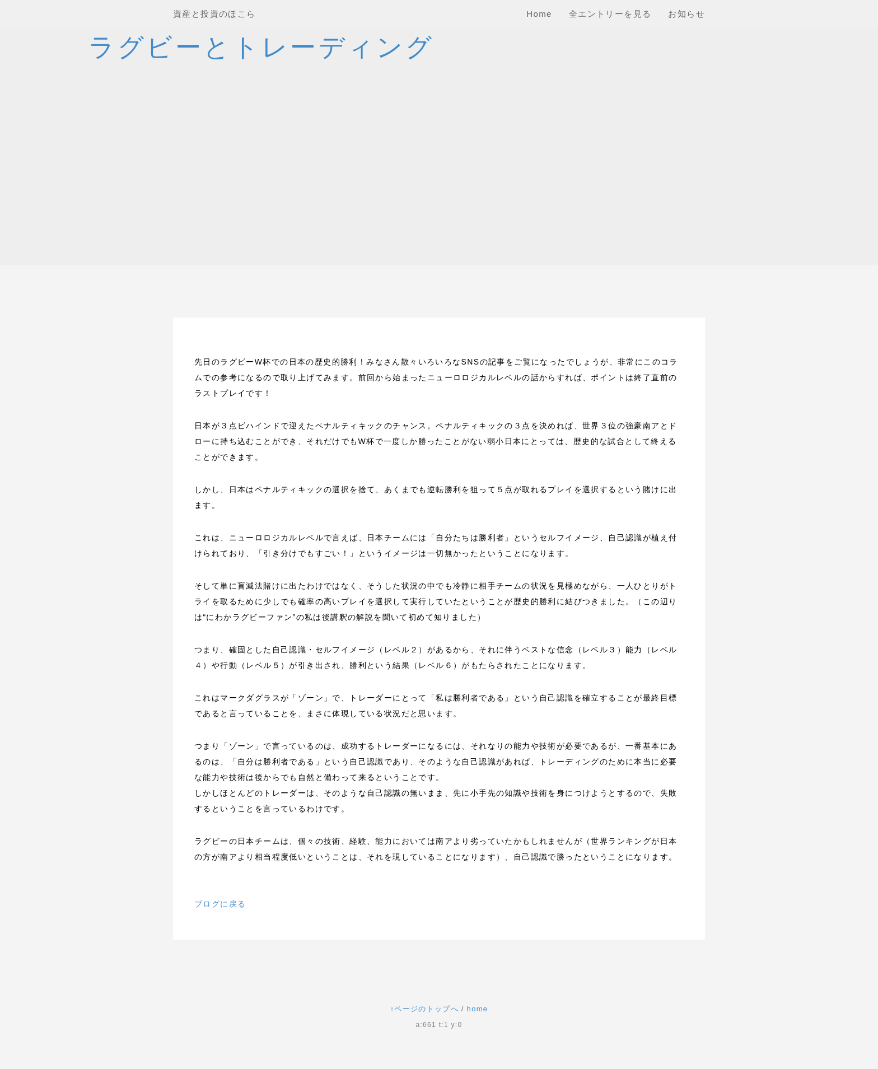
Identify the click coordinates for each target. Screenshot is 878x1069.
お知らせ (686, 13)
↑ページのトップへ (424, 1009)
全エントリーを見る (610, 13)
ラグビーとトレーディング (261, 47)
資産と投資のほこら (214, 13)
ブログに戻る (220, 903)
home (477, 1009)
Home (539, 13)
